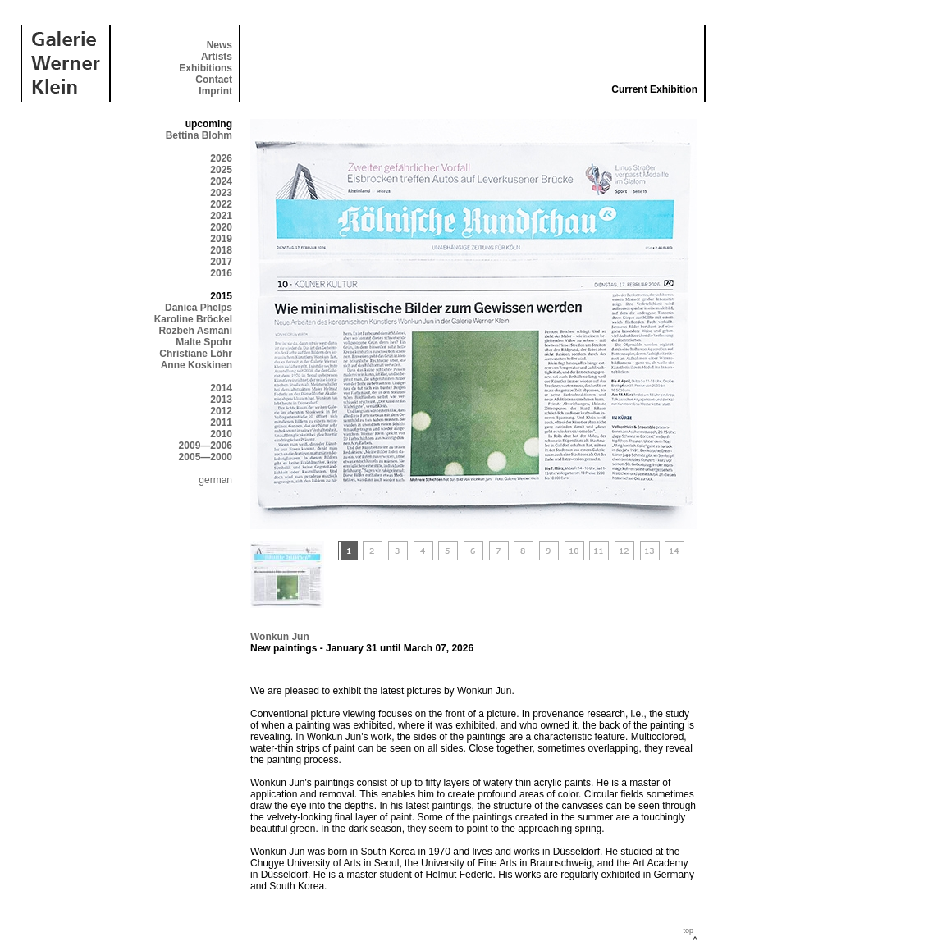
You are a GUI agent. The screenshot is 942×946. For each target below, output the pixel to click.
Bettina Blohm (199, 135)
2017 (221, 261)
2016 (221, 273)
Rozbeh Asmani (195, 330)
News (219, 45)
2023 (221, 193)
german (215, 480)
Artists (216, 56)
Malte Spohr (204, 342)
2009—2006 (205, 445)
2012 (221, 411)
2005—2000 (205, 457)
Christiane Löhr (195, 353)
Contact (213, 79)
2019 (221, 238)
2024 (221, 181)
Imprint (215, 91)
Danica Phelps (198, 307)
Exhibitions (205, 68)
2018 (221, 250)
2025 (221, 170)
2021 (221, 216)
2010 (221, 434)
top (688, 930)
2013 (221, 399)
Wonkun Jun (279, 636)
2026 (221, 158)
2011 (221, 422)
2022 (221, 204)
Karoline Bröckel (193, 319)
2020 (221, 227)
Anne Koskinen (196, 365)
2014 (221, 388)
